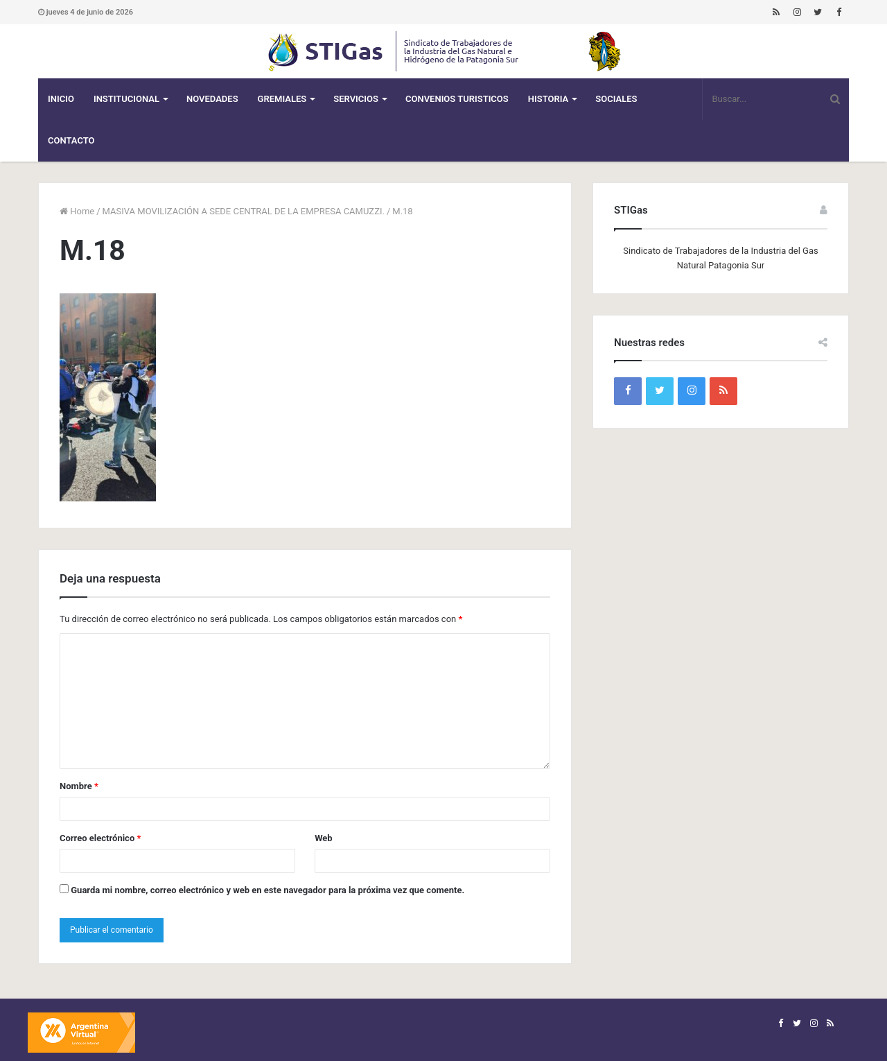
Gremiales (282, 99)
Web (324, 838)
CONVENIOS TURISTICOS (457, 99)
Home (77, 211)
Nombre (79, 786)
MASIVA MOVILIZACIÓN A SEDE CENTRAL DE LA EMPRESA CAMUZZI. (244, 211)
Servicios (355, 99)
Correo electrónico (100, 838)
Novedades (212, 99)
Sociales (616, 99)
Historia (548, 99)
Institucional (126, 99)
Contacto (71, 140)
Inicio (61, 99)
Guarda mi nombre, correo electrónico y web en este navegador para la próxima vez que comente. (267, 890)
